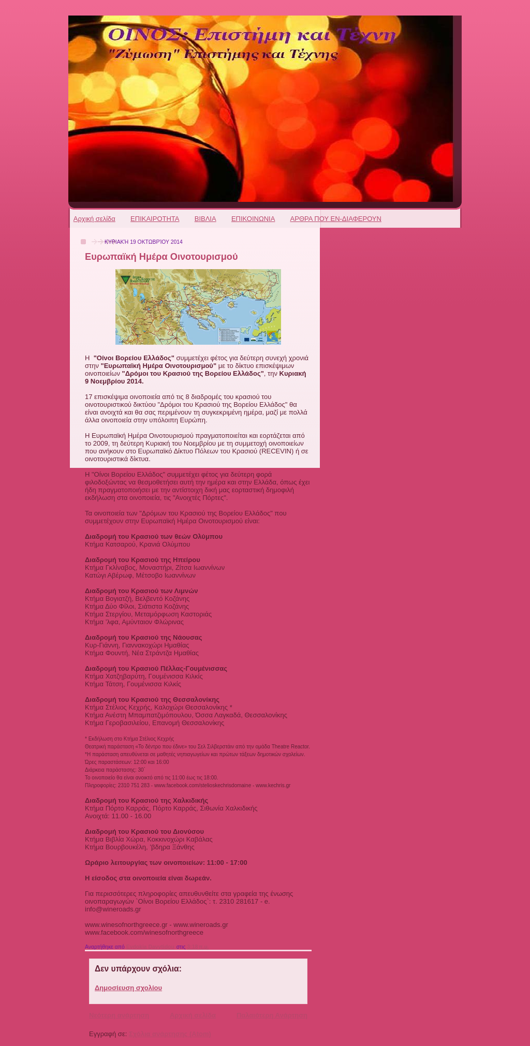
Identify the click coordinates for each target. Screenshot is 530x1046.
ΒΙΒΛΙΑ (205, 219)
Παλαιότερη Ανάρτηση (272, 1015)
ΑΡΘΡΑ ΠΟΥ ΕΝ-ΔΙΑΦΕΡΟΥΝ (335, 219)
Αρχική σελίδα (94, 219)
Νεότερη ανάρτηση (119, 1015)
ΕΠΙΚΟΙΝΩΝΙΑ (253, 219)
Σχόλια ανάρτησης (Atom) (170, 1034)
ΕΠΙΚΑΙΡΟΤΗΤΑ (154, 219)
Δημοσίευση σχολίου (128, 988)
